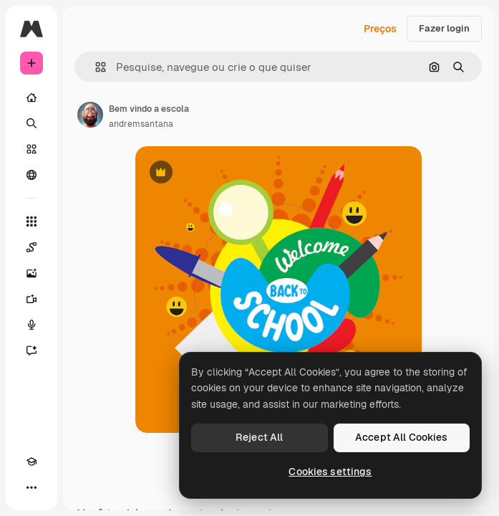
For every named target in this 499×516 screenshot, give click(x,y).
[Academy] (31, 461)
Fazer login (444, 28)
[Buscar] (31, 123)
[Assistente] (31, 350)
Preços (380, 28)
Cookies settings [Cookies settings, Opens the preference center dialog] (330, 471)
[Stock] (31, 149)
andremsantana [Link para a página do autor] (141, 124)
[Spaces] (31, 247)
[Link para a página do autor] (90, 115)
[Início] (31, 97)
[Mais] (31, 487)
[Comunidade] (31, 174)
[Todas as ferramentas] (31, 221)
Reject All (259, 437)
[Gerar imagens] (31, 273)
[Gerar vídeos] (31, 298)
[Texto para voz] (31, 324)
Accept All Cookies (401, 437)
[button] (95, 67)
